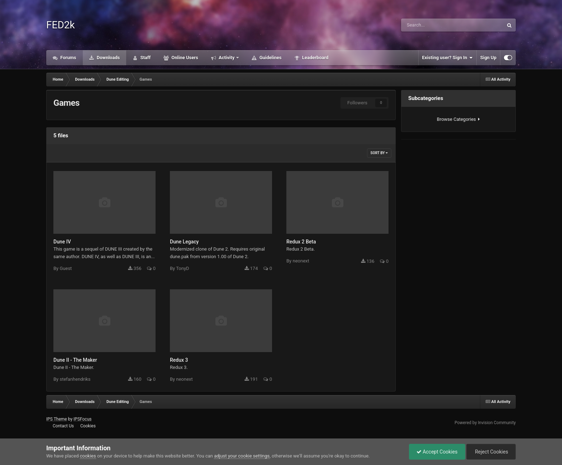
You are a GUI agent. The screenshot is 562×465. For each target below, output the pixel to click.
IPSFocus (82, 419)
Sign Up (488, 57)
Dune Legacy (184, 242)
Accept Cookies (437, 452)
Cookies (88, 425)
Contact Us (63, 425)
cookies (88, 456)
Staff (145, 57)
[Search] (431, 25)
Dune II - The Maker (75, 360)
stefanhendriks (74, 379)
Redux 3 (179, 360)
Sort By (379, 153)
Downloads (108, 57)
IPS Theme (56, 419)
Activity (227, 57)
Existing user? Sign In (447, 57)
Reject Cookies (491, 452)
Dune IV (62, 242)
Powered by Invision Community (485, 422)
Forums (67, 57)
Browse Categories (458, 119)
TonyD (182, 268)
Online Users (184, 57)
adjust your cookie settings (242, 456)
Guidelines (269, 57)
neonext (300, 261)
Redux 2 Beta (301, 242)
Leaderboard (314, 57)
